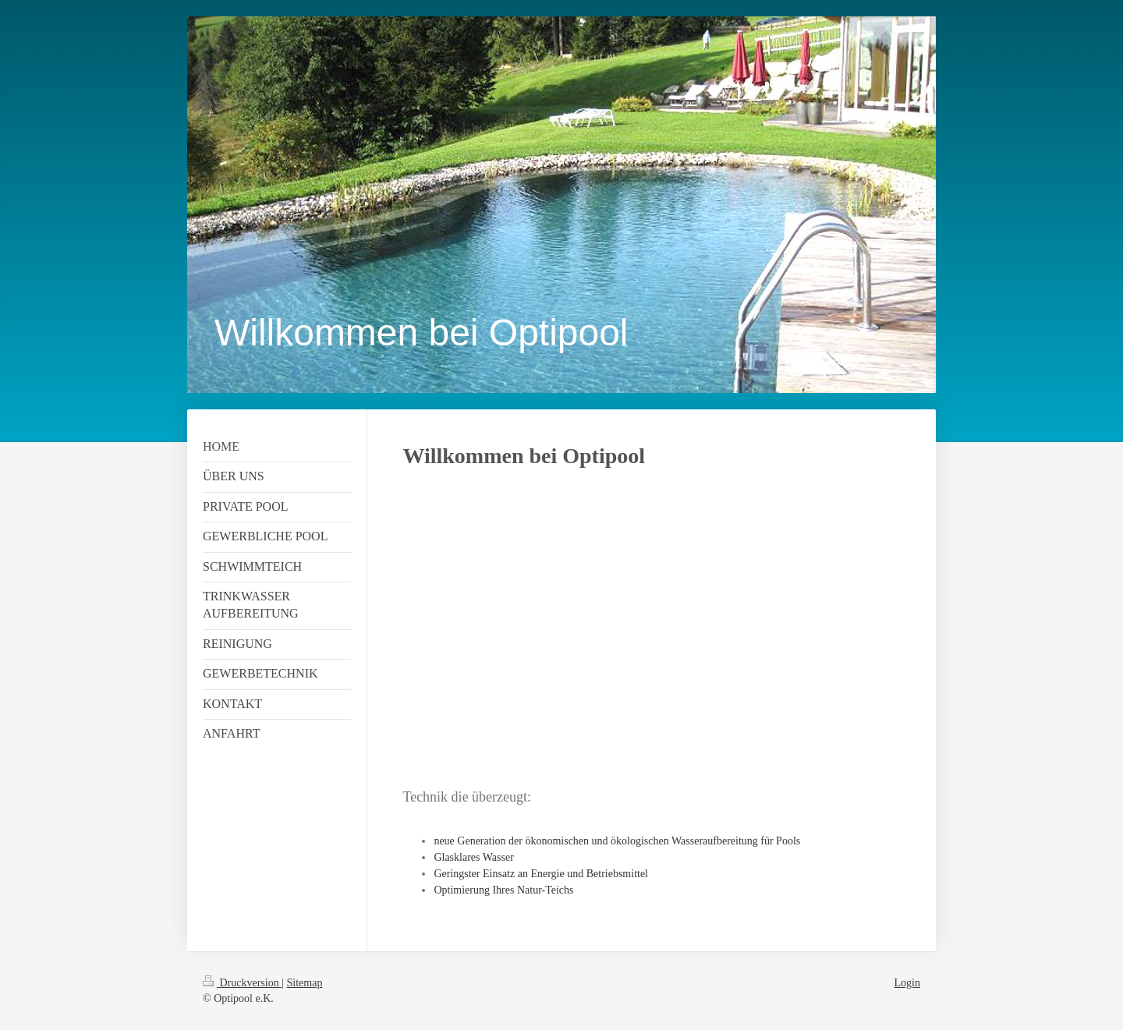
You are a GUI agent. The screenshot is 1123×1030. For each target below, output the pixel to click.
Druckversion (242, 983)
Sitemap (305, 983)
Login (907, 983)
